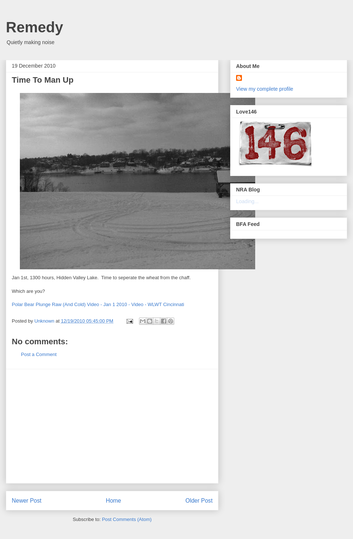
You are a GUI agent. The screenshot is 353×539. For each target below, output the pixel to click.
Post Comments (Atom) (126, 519)
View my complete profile (264, 89)
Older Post (199, 500)
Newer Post (27, 500)
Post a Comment (39, 354)
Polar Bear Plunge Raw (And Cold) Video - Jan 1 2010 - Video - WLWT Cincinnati (98, 304)
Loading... (247, 201)
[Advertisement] (112, 426)
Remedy (34, 27)
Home (113, 500)
